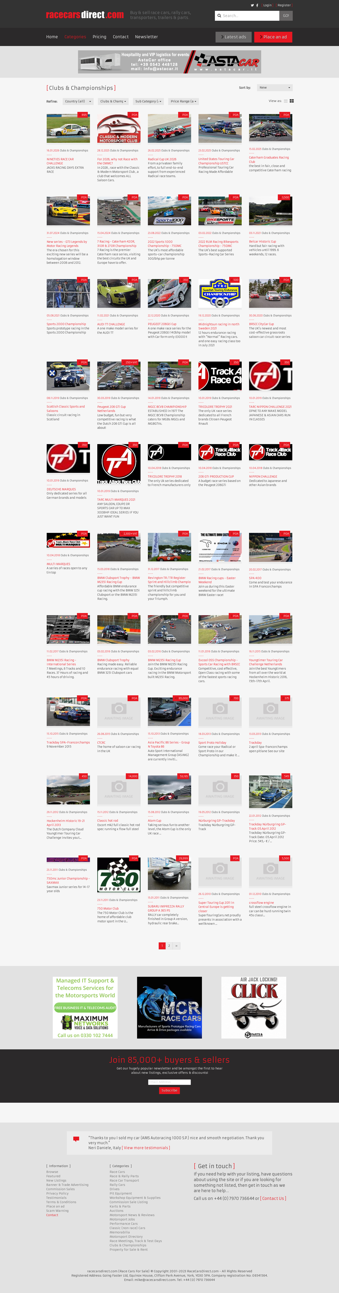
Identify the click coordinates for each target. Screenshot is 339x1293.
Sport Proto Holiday (212, 743)
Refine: (51, 101)
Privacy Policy (57, 1193)
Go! (286, 16)
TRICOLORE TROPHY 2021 (215, 407)
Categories (75, 36)
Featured (53, 1176)
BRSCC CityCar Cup (261, 324)
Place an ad (273, 37)
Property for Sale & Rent (129, 1250)
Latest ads (233, 37)
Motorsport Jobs (122, 1219)
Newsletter (146, 36)
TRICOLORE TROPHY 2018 (165, 476)
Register (284, 5)
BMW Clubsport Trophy (113, 660)
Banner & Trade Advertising (67, 1185)
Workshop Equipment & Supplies (135, 1198)
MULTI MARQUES (58, 564)
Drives (115, 1189)
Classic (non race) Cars (127, 1228)
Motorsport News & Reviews (132, 1215)
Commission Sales (60, 1189)
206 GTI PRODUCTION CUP (216, 476)
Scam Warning (57, 1211)
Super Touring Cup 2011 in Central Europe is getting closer (216, 907)
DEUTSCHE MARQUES (61, 489)
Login (267, 5)
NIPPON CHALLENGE (263, 476)
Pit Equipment (121, 1193)
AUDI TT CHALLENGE (111, 324)
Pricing (99, 36)
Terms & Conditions (61, 1202)
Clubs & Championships (128, 1245)
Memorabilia (120, 1232)
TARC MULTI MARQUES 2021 (116, 500)
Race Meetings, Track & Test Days (136, 1241)
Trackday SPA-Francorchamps (68, 742)
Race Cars (117, 1172)
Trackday (255, 743)
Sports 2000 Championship (66, 324)
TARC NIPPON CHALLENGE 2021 (270, 407)
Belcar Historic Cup (262, 241)
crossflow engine (261, 903)
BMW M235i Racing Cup (164, 660)
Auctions (116, 1211)
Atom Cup (154, 821)
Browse (52, 1172)
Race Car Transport (124, 1180)
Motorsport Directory (126, 1237)
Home (52, 36)
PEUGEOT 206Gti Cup (162, 324)
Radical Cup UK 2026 (162, 159)
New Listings (56, 1180)
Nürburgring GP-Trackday (216, 821)
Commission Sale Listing (129, 1202)
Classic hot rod (107, 821)
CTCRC (101, 743)
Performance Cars (124, 1224)
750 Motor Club (108, 908)
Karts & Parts (120, 1206)
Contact (121, 36)
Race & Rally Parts (124, 1176)
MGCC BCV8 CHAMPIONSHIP (167, 407)
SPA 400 (255, 578)
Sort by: (245, 88)
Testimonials (56, 1198)
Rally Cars (117, 1185)
